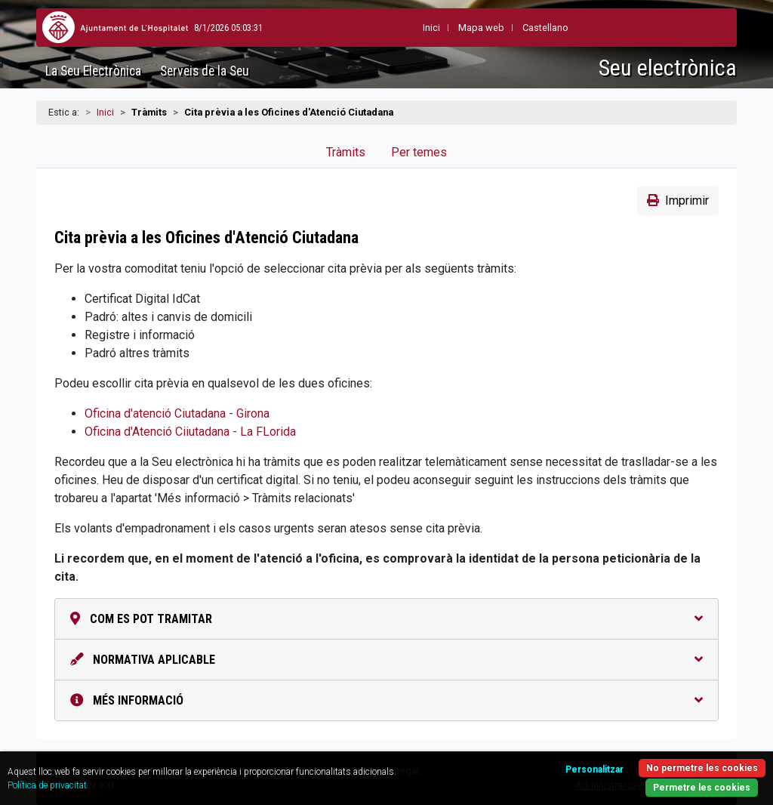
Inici (105, 112)
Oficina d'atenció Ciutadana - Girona (177, 413)
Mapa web (446, 27)
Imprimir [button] (678, 200)
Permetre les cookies (701, 787)
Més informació (386, 700)
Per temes (419, 152)
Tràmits (345, 152)
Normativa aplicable (386, 660)
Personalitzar (594, 769)
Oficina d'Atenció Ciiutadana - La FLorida (190, 431)
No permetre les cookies (702, 768)
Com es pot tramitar (386, 619)
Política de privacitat (47, 785)
